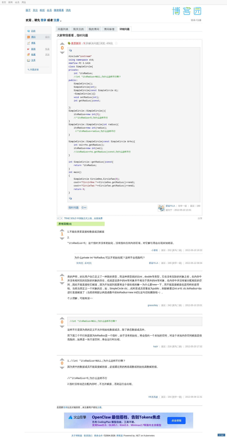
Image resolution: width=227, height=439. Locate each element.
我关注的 (78, 29)
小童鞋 (154, 250)
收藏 (33, 54)
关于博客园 (76, 435)
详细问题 (124, 29)
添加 (47, 54)
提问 (47, 37)
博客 (33, 43)
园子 (28, 10)
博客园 (119, 435)
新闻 (10, 2)
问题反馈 (34, 69)
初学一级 (182, 206)
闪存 (33, 31)
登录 (43, 20)
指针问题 (74, 207)
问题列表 (63, 29)
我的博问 (94, 29)
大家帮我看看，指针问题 (72, 35)
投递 (47, 49)
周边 (24, 2)
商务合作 (98, 435)
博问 (33, 37)
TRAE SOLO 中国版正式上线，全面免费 (83, 218)
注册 (56, 20)
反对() (88, 263)
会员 (17, 2)
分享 (200, 218)
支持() (79, 263)
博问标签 (109, 29)
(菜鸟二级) (177, 250)
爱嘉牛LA (170, 206)
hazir (155, 346)
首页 (4, 2)
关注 (35, 10)
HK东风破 (153, 397)
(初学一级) (177, 263)
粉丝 (42, 10)
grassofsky (153, 305)
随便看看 (59, 10)
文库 (33, 60)
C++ (84, 207)
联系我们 (88, 435)
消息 (68, 10)
